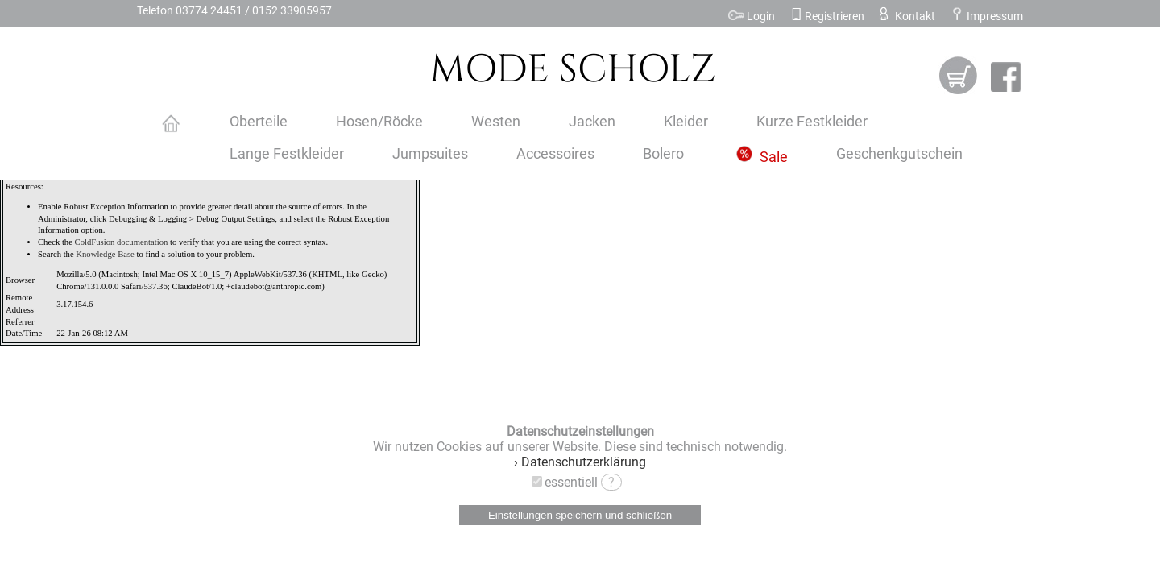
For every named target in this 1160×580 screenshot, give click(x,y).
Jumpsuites (430, 154)
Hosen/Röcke (379, 122)
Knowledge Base (105, 254)
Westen (495, 122)
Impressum (986, 16)
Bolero (663, 154)
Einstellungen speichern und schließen (580, 515)
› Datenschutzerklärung (580, 462)
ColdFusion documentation (121, 242)
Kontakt (905, 16)
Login (751, 16)
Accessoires (555, 154)
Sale (762, 157)
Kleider (686, 122)
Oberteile (259, 122)
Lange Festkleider (287, 154)
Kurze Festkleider (812, 122)
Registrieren (826, 16)
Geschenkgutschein (899, 154)
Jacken (592, 122)
